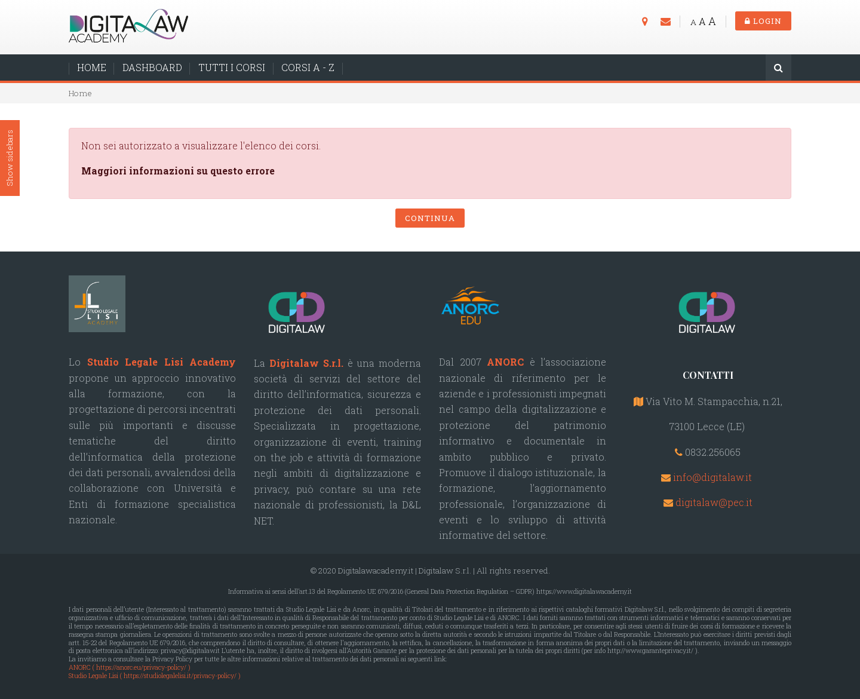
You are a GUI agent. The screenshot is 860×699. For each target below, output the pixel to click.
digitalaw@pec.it (713, 502)
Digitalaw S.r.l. (306, 363)
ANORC (505, 361)
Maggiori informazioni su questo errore (178, 170)
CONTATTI (708, 375)
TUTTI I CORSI (231, 67)
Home (80, 93)
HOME (91, 67)
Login (763, 21)
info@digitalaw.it (712, 477)
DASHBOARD (152, 67)
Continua (430, 218)
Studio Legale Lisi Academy (161, 361)
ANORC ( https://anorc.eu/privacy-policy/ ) (130, 667)
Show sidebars (9, 158)
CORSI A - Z (307, 67)
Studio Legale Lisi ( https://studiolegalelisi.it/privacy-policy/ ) (155, 676)
